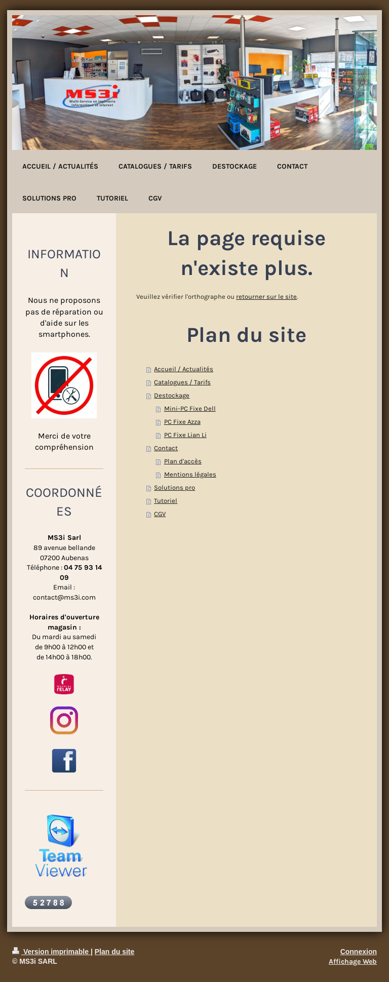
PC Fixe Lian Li (185, 435)
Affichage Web (353, 961)
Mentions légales (190, 474)
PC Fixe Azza (182, 421)
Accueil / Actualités (183, 369)
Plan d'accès (183, 461)
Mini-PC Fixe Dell (190, 408)
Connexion (358, 952)
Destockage (171, 395)
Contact (166, 448)
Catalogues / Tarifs (182, 382)
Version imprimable (51, 952)
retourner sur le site (266, 296)
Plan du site (115, 952)
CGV (160, 514)
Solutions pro (174, 487)
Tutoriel (165, 500)
